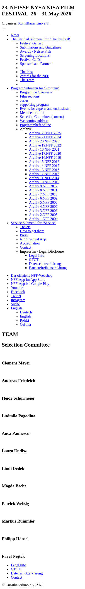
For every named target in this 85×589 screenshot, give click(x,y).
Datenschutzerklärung (27, 573)
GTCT (15, 569)
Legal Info (18, 565)
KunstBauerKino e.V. (33, 23)
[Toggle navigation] (3, 28)
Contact (16, 577)
